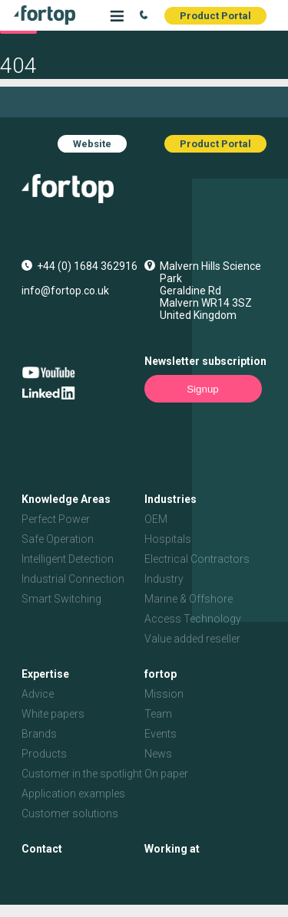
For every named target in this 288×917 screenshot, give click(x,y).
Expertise (45, 674)
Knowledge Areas (66, 499)
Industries (170, 499)
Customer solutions (70, 813)
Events (160, 734)
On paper (166, 773)
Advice (38, 694)
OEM (155, 519)
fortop (160, 674)
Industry (164, 579)
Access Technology (192, 619)
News (158, 754)
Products (44, 754)
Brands (39, 734)
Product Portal (215, 15)
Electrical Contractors (197, 559)
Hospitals (167, 539)
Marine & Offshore (188, 599)
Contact (42, 849)
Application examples (73, 793)
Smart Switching (61, 599)
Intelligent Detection (68, 559)
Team (158, 714)
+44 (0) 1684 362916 (87, 266)
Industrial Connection (73, 579)
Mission (164, 694)
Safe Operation (58, 539)
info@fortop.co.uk (65, 290)
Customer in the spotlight (82, 773)
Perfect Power (56, 519)
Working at (172, 849)
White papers (53, 714)
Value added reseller (192, 639)
